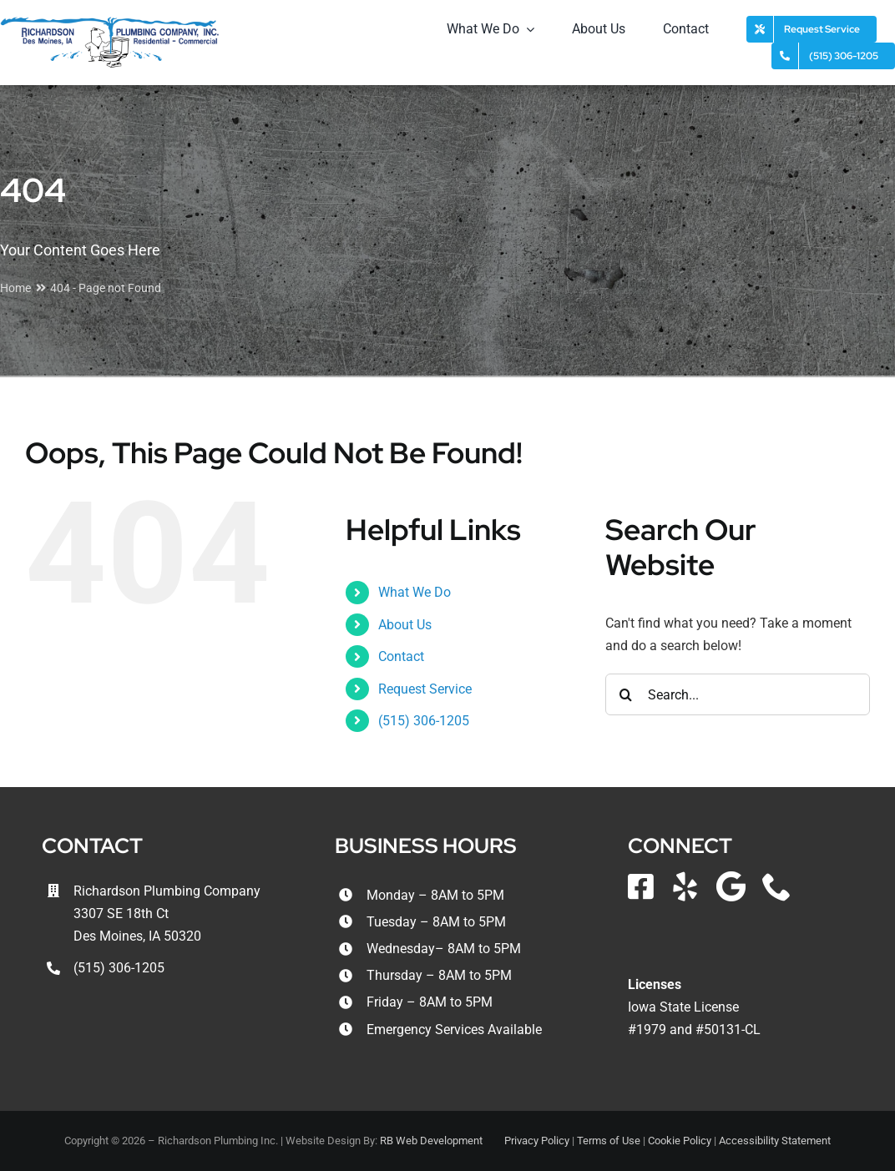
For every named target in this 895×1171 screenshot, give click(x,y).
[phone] (776, 886)
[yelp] (685, 886)
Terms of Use (608, 1140)
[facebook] (641, 886)
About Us (405, 625)
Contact (401, 656)
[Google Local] (731, 886)
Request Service (425, 689)
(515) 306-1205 (423, 721)
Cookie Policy (679, 1140)
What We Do (414, 592)
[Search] (626, 694)
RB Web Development (431, 1140)
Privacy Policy (536, 1140)
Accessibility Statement (775, 1140)
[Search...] (737, 694)
